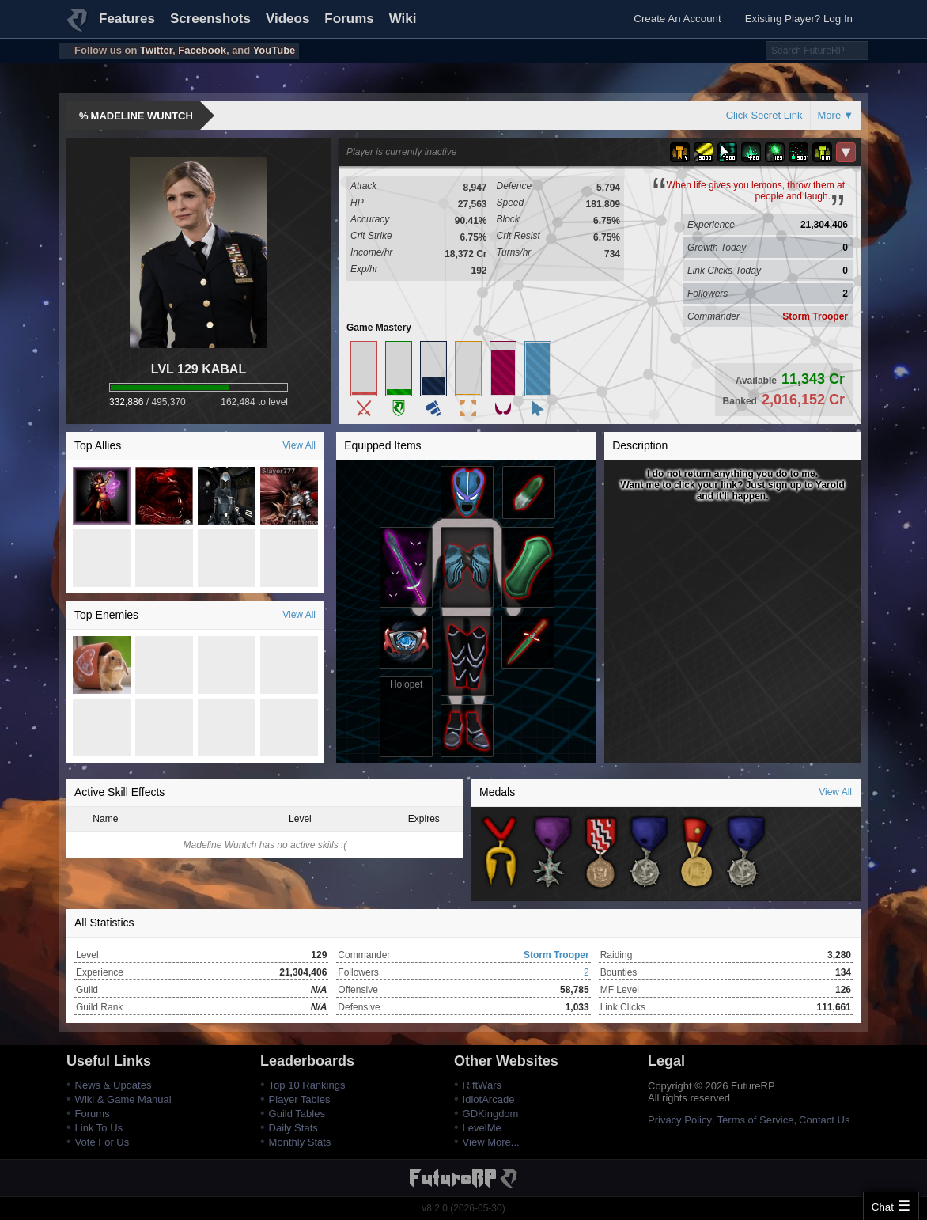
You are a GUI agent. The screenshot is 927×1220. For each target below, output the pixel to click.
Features (127, 18)
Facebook (202, 50)
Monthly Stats (300, 1142)
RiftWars (482, 1085)
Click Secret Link (764, 115)
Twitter (156, 50)
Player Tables (300, 1099)
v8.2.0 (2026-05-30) (463, 1208)
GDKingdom (491, 1114)
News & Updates (113, 1085)
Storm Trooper (815, 316)
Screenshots (210, 18)
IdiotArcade (489, 1099)
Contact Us (824, 1120)
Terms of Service (755, 1120)
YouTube (274, 50)
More (830, 115)
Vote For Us (102, 1142)
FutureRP (78, 27)
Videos (287, 18)
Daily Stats (293, 1128)
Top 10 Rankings (307, 1085)
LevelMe (482, 1128)
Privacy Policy (680, 1120)
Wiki (403, 18)
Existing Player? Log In (799, 19)
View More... (491, 1142)
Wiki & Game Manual (123, 1099)
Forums (348, 18)
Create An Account (677, 19)
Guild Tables (297, 1114)
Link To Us (99, 1128)
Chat (883, 1207)
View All (299, 445)
